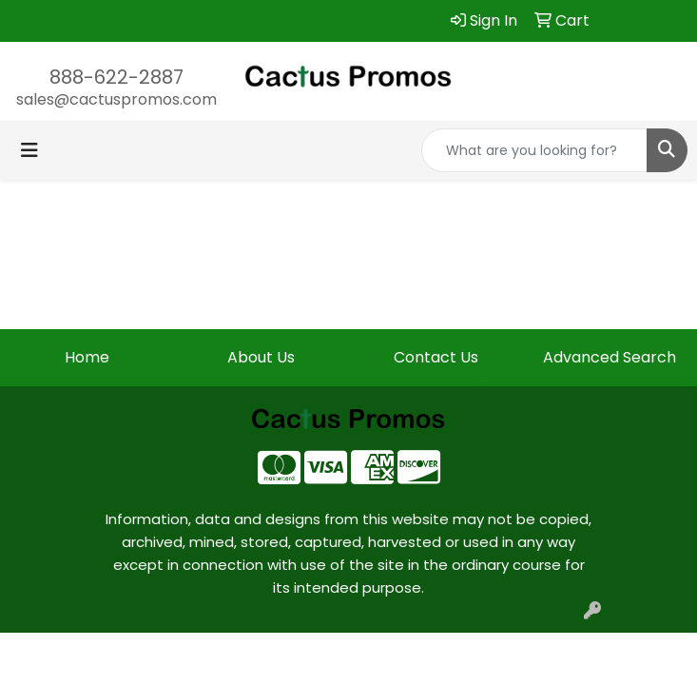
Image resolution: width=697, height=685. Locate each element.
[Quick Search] (534, 150)
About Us (261, 357)
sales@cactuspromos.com (116, 99)
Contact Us (436, 357)
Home (87, 357)
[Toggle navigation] (29, 150)
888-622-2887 (116, 77)
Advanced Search (609, 357)
